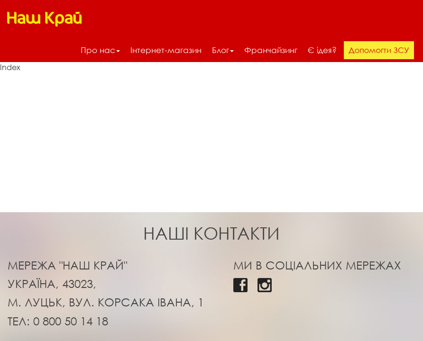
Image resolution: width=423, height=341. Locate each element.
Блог (223, 50)
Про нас (100, 50)
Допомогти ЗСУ (379, 49)
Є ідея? (322, 50)
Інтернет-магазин (166, 50)
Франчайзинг (270, 50)
